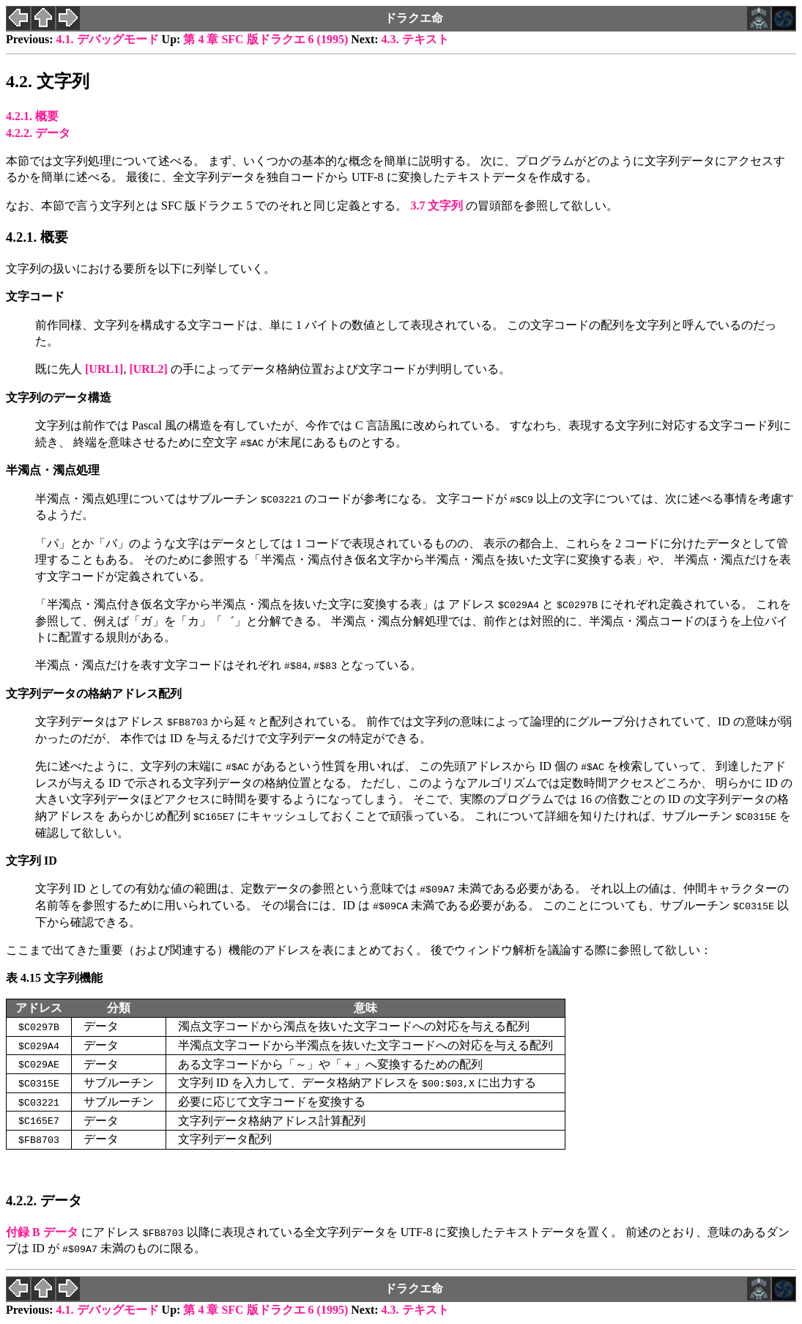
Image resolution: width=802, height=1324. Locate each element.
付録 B (42, 1232)
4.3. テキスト (415, 39)
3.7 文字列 (436, 205)
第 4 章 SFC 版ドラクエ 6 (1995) (265, 39)
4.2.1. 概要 (32, 116)
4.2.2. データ (38, 133)
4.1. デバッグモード (107, 39)
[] (104, 369)
